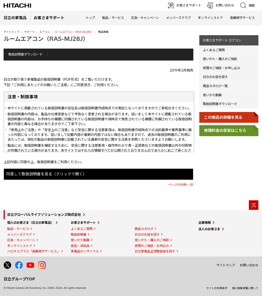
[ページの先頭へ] (253, 205)
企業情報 (204, 222)
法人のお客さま (209, 229)
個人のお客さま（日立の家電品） (30, 222)
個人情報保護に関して (245, 288)
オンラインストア (210, 18)
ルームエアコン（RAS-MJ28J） (74, 32)
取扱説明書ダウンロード (25, 54)
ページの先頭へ (178, 184)
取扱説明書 (78, 234)
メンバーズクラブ (178, 18)
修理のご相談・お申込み (152, 246)
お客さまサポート (83, 222)
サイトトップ (11, 32)
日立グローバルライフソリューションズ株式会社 (44, 214)
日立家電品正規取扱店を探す (155, 251)
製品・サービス (18, 229)
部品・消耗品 (80, 246)
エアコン (44, 32)
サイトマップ (225, 265)
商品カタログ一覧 (215, 86)
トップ (90, 18)
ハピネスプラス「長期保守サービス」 (33, 251)
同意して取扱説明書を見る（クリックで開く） (46, 174)
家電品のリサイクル (85, 251)
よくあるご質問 (214, 50)
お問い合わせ (249, 265)
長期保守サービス (242, 18)
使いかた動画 (212, 95)
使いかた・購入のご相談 (220, 59)
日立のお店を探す (215, 77)
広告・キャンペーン (21, 240)
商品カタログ (144, 229)
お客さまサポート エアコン (222, 40)
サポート (29, 32)
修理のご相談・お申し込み (221, 68)
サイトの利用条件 (216, 288)
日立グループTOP (19, 279)
